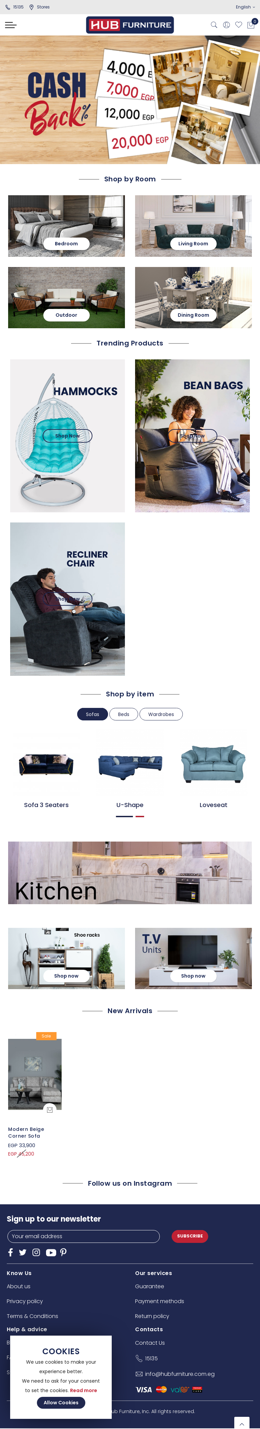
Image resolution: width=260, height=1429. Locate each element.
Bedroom (66, 243)
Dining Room (193, 314)
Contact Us (150, 1343)
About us (18, 1286)
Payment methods (159, 1301)
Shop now (67, 975)
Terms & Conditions (32, 1316)
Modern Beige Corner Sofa (26, 1132)
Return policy (152, 1316)
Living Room (194, 243)
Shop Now (67, 435)
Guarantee (149, 1286)
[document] (61, 1377)
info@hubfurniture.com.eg (180, 1374)
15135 (14, 7)
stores (39, 7)
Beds (123, 714)
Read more (83, 1390)
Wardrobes (161, 714)
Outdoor (67, 314)
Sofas (92, 714)
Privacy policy (25, 1301)
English (245, 7)
